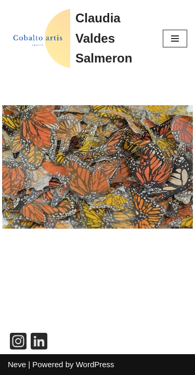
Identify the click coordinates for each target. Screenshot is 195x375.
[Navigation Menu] (175, 38)
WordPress (95, 364)
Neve (17, 364)
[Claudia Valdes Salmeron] (77, 38)
